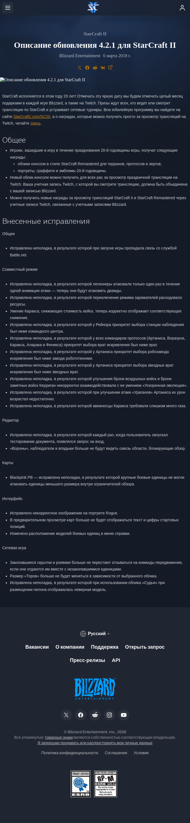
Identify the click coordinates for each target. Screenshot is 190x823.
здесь (35, 123)
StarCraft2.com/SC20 (32, 116)
